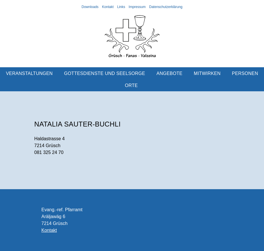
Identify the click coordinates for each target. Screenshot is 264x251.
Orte (131, 85)
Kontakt (108, 7)
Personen (245, 73)
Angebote (169, 73)
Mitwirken (207, 73)
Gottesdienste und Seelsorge (104, 73)
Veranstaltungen (29, 73)
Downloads (90, 7)
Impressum (137, 7)
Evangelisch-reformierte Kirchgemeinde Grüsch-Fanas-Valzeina (132, 38)
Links (121, 7)
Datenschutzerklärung (166, 7)
